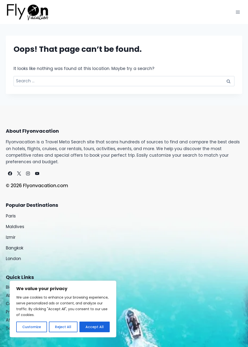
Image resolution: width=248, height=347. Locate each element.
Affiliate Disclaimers (26, 320)
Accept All (94, 326)
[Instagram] (28, 173)
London (13, 259)
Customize (31, 326)
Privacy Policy (20, 312)
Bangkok (14, 248)
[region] (63, 309)
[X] (19, 173)
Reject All (63, 326)
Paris (11, 216)
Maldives (15, 227)
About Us (15, 295)
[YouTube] (37, 173)
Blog (10, 287)
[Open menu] (237, 12)
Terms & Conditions (26, 328)
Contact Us (17, 304)
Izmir (11, 237)
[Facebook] (10, 173)
